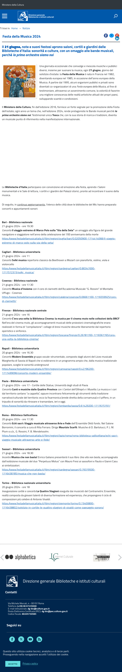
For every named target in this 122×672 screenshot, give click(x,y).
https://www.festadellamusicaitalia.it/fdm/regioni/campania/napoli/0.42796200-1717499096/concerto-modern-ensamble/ (48, 371)
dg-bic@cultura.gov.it (38, 608)
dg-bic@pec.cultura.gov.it (55, 611)
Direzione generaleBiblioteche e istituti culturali (41, 16)
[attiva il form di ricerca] (115, 16)
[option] (20, 557)
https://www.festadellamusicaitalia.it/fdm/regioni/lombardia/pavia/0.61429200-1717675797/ (56, 406)
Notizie (26, 28)
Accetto (12, 664)
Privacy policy (30, 664)
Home (14, 28)
